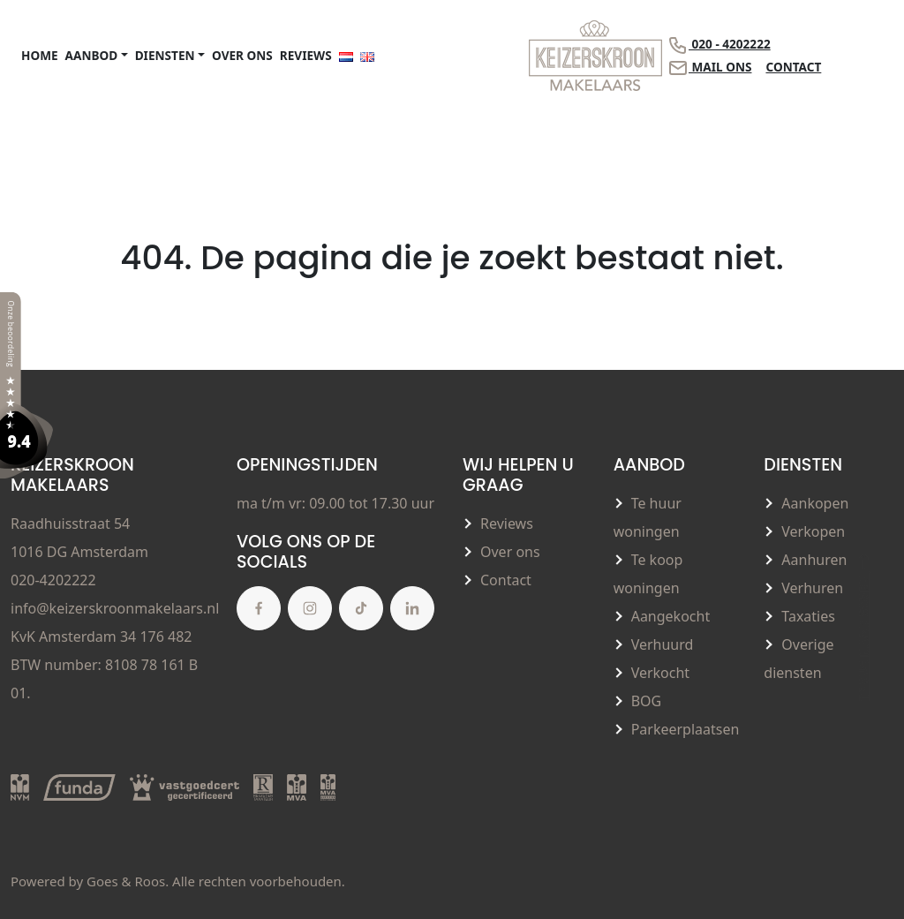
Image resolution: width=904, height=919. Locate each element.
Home (39, 55)
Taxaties (808, 616)
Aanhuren (814, 559)
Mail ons (709, 68)
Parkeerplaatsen (685, 729)
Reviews (306, 55)
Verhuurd (662, 644)
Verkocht (660, 672)
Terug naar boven (864, 625)
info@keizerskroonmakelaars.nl (115, 608)
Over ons (242, 55)
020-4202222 (53, 580)
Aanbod (91, 55)
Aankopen (814, 503)
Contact (793, 66)
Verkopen (813, 531)
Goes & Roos (126, 881)
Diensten (165, 55)
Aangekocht (671, 616)
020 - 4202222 (719, 45)
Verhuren (812, 588)
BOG (646, 701)
